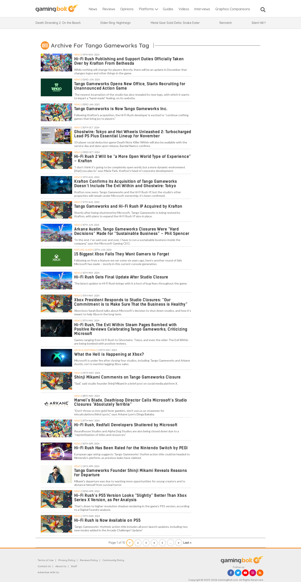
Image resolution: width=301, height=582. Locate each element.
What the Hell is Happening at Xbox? (109, 354)
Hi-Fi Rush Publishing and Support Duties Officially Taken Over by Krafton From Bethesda (129, 61)
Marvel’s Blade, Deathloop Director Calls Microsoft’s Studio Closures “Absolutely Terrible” (130, 402)
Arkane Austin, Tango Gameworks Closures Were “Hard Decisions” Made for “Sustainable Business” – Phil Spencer (131, 231)
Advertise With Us (48, 572)
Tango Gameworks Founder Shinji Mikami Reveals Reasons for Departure (130, 472)
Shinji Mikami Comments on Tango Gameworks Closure (127, 377)
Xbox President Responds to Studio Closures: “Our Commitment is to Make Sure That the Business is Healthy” (130, 302)
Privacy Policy (66, 560)
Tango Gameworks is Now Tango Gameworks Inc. (121, 108)
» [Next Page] (178, 543)
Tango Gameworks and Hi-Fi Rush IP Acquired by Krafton (128, 206)
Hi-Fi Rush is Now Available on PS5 (107, 520)
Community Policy (113, 560)
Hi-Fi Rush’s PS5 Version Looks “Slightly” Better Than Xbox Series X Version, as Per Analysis (130, 497)
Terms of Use (46, 560)
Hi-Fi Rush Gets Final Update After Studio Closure (121, 277)
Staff (74, 566)
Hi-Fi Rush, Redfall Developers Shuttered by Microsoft (125, 424)
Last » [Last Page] (187, 543)
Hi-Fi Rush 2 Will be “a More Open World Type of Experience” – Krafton (132, 158)
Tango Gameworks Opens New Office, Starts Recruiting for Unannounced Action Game (129, 86)
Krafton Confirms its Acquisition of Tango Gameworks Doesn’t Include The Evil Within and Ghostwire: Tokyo (125, 183)
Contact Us (44, 566)
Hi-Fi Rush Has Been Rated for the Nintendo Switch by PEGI (131, 448)
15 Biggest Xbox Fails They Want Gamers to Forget (121, 254)
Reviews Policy (89, 560)
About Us (60, 566)
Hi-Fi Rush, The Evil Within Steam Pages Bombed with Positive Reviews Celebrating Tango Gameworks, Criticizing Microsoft (130, 329)
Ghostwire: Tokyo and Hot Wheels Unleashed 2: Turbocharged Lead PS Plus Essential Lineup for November (132, 134)
